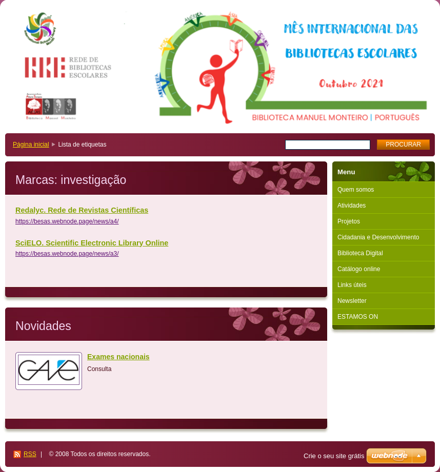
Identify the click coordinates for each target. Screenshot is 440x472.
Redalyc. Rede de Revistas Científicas (81, 210)
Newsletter (352, 300)
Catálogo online (358, 269)
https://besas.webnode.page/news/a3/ (66, 253)
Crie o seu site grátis (334, 456)
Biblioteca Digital (360, 253)
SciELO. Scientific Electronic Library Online (91, 243)
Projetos (348, 221)
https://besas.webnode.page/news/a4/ (66, 221)
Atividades (351, 205)
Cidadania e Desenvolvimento (378, 237)
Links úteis (352, 285)
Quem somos (355, 189)
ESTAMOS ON (357, 316)
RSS (30, 454)
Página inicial (31, 144)
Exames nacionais (118, 357)
